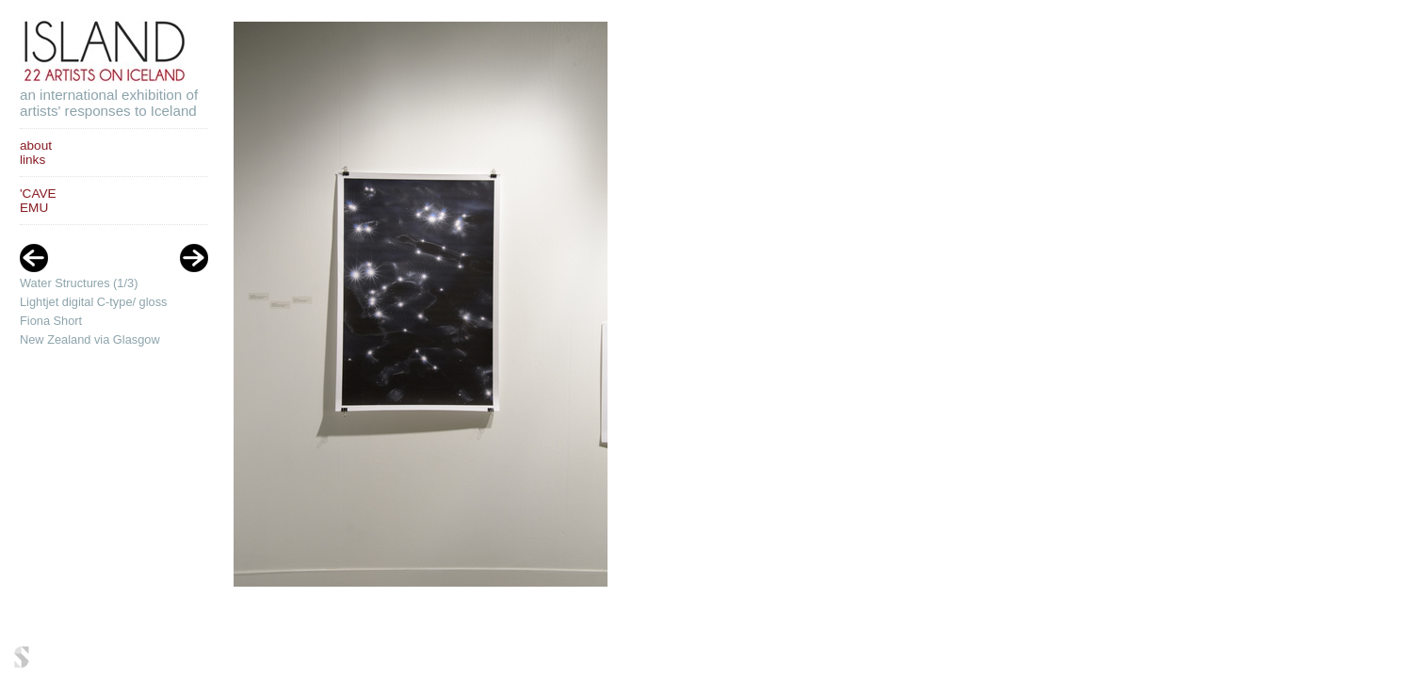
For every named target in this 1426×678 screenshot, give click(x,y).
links (32, 160)
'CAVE (38, 193)
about (36, 145)
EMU (34, 208)
